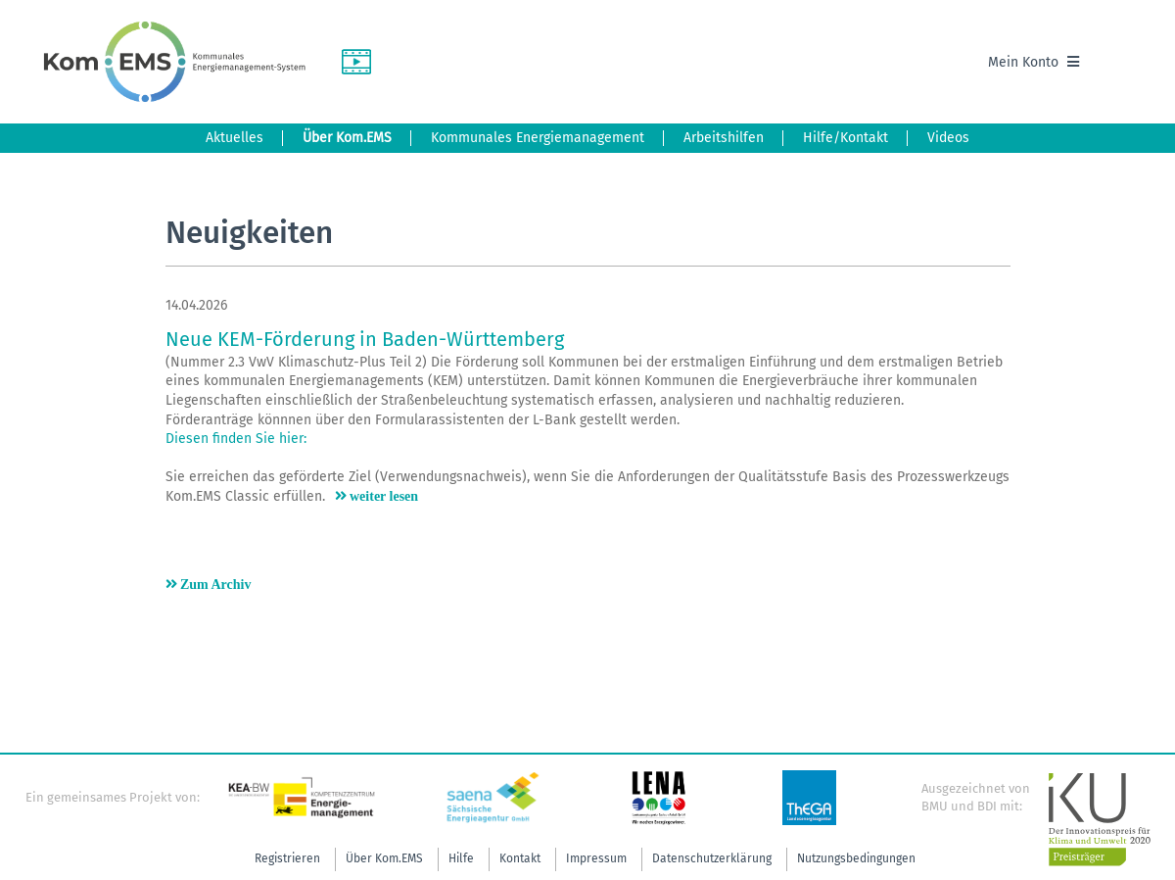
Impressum (596, 858)
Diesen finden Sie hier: (235, 438)
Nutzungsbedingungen (856, 858)
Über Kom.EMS (347, 137)
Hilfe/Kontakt (845, 137)
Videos (948, 137)
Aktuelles (234, 137)
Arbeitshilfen (723, 137)
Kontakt (519, 858)
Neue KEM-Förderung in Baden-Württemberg (364, 339)
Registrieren (287, 858)
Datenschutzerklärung (712, 858)
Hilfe (461, 858)
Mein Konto (1033, 62)
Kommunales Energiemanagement (537, 137)
